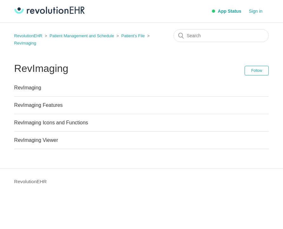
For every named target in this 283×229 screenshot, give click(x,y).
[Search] (221, 35)
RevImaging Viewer (36, 140)
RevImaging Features (38, 105)
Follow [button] (256, 70)
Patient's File (133, 35)
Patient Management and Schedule (81, 35)
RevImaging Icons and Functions (51, 122)
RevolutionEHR (28, 35)
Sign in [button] (256, 11)
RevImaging (25, 43)
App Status (226, 11)
